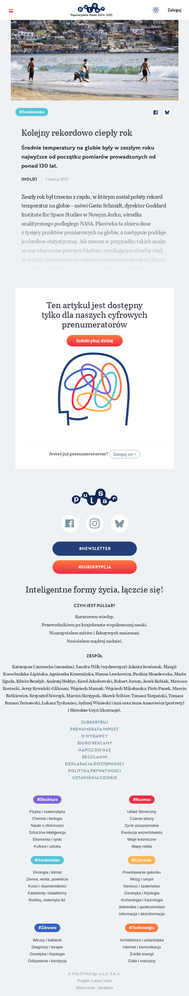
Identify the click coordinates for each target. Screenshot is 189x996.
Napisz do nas (94, 750)
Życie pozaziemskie (142, 825)
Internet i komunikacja (142, 947)
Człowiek (143, 860)
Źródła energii (142, 954)
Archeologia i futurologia (142, 900)
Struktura (49, 799)
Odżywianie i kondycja (47, 961)
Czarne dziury (142, 818)
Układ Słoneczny (141, 811)
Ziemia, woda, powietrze (47, 879)
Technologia (143, 928)
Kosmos (143, 799)
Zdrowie (48, 928)
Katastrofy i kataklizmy (47, 893)
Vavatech (105, 987)
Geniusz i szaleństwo (141, 886)
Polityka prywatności (94, 771)
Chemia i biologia (47, 818)
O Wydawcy (94, 736)
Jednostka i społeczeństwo (141, 907)
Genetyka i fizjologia (141, 893)
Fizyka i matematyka (47, 811)
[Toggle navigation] (11, 10)
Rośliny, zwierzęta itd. (47, 900)
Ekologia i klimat (47, 872)
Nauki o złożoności (47, 825)
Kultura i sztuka (47, 846)
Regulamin (94, 757)
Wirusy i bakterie (47, 940)
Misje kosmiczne (142, 839)
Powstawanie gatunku (142, 872)
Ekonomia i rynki (47, 839)
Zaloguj (174, 10)
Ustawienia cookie (94, 778)
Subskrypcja (96, 567)
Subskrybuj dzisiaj (94, 340)
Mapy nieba (142, 846)
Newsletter (96, 548)
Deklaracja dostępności (94, 764)
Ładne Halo (102, 981)
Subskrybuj (94, 722)
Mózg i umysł (141, 879)
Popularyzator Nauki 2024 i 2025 (91, 15)
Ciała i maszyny (142, 961)
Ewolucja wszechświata (141, 832)
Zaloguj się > (124, 454)
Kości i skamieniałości (47, 886)
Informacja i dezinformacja (142, 914)
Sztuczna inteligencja (47, 832)
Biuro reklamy (94, 743)
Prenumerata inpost (94, 729)
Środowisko (33, 112)
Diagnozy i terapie (47, 947)
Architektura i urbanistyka (142, 940)
